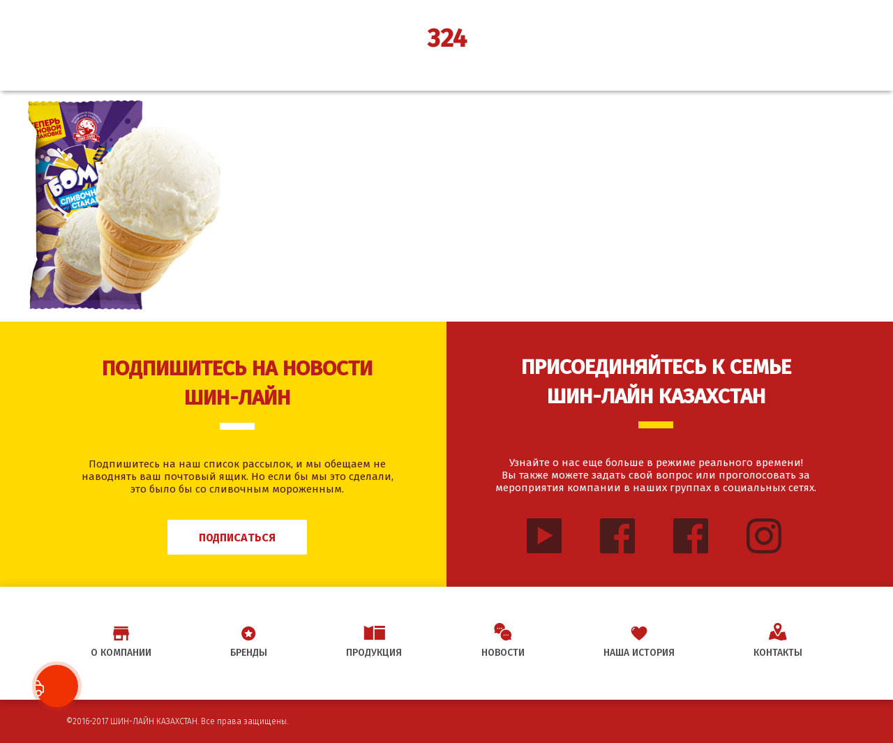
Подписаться (237, 537)
